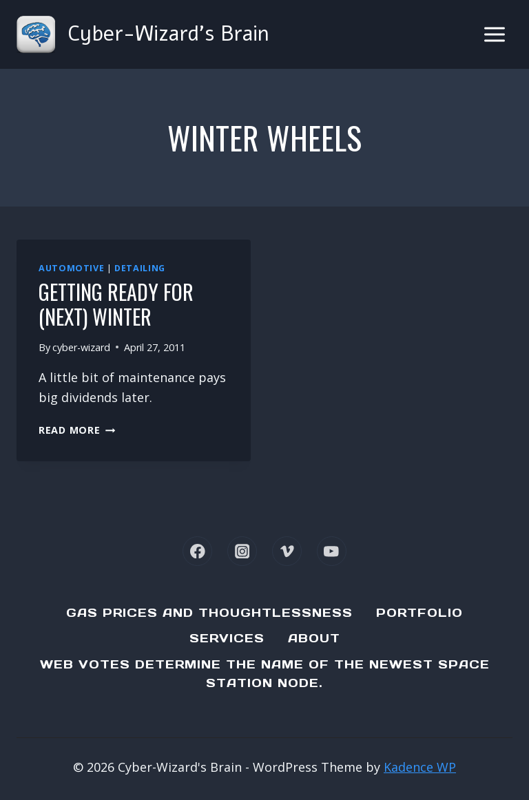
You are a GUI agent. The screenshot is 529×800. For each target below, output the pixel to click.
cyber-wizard (81, 347)
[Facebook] (197, 551)
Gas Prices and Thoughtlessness (209, 612)
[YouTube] (331, 551)
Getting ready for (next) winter (116, 304)
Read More (77, 429)
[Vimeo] (287, 551)
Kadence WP (420, 767)
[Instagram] (242, 551)
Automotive (71, 268)
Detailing (139, 268)
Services (226, 638)
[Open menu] (494, 34)
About (314, 638)
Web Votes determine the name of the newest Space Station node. (265, 674)
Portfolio (419, 612)
